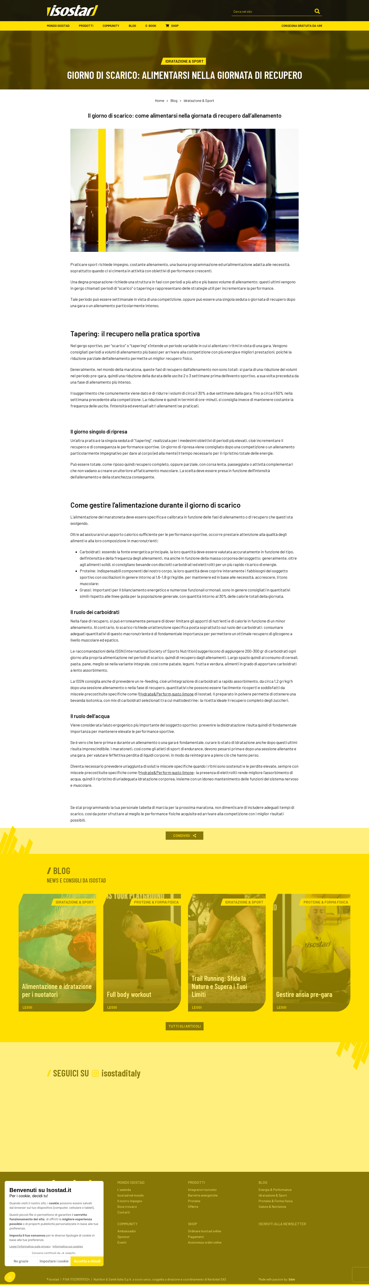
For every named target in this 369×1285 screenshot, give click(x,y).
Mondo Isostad (60, 25)
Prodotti (88, 25)
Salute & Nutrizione (272, 1207)
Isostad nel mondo (130, 1195)
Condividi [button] (184, 835)
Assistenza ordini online (204, 1242)
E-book (153, 25)
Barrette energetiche (203, 1195)
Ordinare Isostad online (204, 1231)
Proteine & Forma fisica (276, 1201)
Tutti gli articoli (184, 1026)
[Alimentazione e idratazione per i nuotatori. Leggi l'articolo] (57, 953)
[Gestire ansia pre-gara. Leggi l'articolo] (311, 953)
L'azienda (124, 1190)
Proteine (194, 1201)
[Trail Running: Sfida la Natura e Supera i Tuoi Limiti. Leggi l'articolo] (226, 953)
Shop (172, 26)
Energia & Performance (275, 1190)
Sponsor (123, 1237)
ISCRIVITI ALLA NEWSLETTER (282, 1224)
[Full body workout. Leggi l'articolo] (142, 953)
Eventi (121, 1242)
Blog (135, 25)
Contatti (123, 1212)
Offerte (193, 1207)
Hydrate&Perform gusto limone (166, 693)
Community (113, 25)
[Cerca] (317, 12)
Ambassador (126, 1231)
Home (159, 100)
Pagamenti (196, 1237)
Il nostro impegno (129, 1201)
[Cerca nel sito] (277, 12)
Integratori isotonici (202, 1190)
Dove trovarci (127, 1207)
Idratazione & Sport (199, 100)
